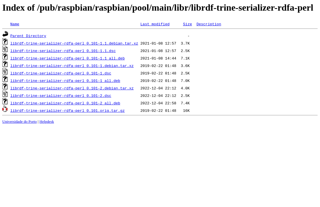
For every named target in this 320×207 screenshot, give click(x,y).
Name (14, 23)
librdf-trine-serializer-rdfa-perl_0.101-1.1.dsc (63, 50)
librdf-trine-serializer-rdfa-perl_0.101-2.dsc (60, 95)
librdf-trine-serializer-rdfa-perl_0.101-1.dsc (60, 73)
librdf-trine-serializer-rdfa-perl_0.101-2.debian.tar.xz (72, 88)
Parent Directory (28, 35)
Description (208, 23)
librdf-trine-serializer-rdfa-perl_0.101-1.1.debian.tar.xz (74, 43)
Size (187, 23)
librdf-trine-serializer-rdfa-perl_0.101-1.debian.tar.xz (72, 65)
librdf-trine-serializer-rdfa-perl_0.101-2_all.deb (65, 103)
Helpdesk (46, 121)
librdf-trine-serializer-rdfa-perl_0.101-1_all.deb (65, 80)
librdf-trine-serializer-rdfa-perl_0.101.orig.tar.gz (67, 110)
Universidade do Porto (19, 121)
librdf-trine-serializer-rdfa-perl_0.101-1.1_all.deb (67, 58)
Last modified (154, 23)
